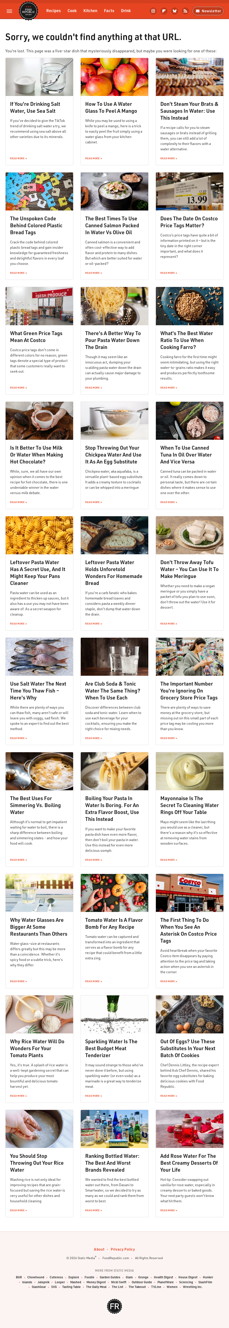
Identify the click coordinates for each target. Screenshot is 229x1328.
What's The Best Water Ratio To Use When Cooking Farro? (186, 340)
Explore (73, 1277)
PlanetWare (165, 1282)
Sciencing (186, 1282)
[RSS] (185, 11)
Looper (60, 1282)
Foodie (89, 1277)
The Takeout (137, 1287)
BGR (19, 1277)
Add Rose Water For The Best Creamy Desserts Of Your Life (189, 1162)
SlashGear (39, 1287)
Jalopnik (43, 1282)
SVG (54, 1287)
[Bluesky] (174, 11)
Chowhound (35, 1277)
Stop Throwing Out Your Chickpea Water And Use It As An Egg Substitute (113, 454)
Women (172, 1287)
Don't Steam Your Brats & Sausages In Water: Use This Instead (189, 110)
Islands (27, 1282)
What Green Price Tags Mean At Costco (36, 336)
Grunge (143, 1277)
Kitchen (90, 10)
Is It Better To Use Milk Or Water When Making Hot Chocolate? (36, 454)
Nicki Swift (118, 1282)
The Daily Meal (96, 1287)
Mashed (75, 1282)
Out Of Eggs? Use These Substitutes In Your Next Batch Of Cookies (187, 1048)
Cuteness (56, 1277)
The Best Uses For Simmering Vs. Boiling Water (35, 805)
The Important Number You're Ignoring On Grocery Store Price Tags (189, 690)
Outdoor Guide (142, 1282)
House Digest (187, 1277)
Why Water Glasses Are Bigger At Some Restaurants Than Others (38, 926)
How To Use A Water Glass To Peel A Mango (111, 107)
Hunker (208, 1277)
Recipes (53, 10)
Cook (72, 10)
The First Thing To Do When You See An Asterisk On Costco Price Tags (188, 930)
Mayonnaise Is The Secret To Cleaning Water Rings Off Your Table (189, 805)
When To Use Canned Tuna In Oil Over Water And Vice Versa (186, 454)
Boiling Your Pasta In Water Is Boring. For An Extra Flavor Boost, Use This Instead (112, 808)
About (99, 1249)
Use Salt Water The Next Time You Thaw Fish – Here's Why (38, 690)
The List (117, 1287)
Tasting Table (71, 1287)
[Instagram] (153, 11)
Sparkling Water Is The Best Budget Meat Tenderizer (111, 1048)
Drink (126, 10)
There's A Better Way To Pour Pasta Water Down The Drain (113, 340)
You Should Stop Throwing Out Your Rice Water (37, 1162)
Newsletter (208, 10)
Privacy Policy (123, 1249)
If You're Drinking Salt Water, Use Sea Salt (35, 107)
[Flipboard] (164, 11)
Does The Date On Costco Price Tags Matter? (189, 222)
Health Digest (163, 1277)
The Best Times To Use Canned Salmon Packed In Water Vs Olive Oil (112, 225)
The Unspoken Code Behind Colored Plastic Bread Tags (36, 225)
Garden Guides (110, 1277)
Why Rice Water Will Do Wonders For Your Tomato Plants (37, 1048)
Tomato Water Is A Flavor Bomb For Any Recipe (114, 923)
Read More (17, 158)
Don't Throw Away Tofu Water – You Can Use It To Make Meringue (189, 569)
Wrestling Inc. (193, 1287)
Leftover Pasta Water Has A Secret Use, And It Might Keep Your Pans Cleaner (37, 572)
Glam (129, 1277)
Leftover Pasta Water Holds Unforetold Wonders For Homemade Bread (113, 572)
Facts (109, 10)
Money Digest (96, 1282)
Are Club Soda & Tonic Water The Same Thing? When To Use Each (112, 690)
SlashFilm (205, 1282)
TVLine (156, 1287)
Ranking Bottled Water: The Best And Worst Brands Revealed (112, 1162)
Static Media (86, 1258)
